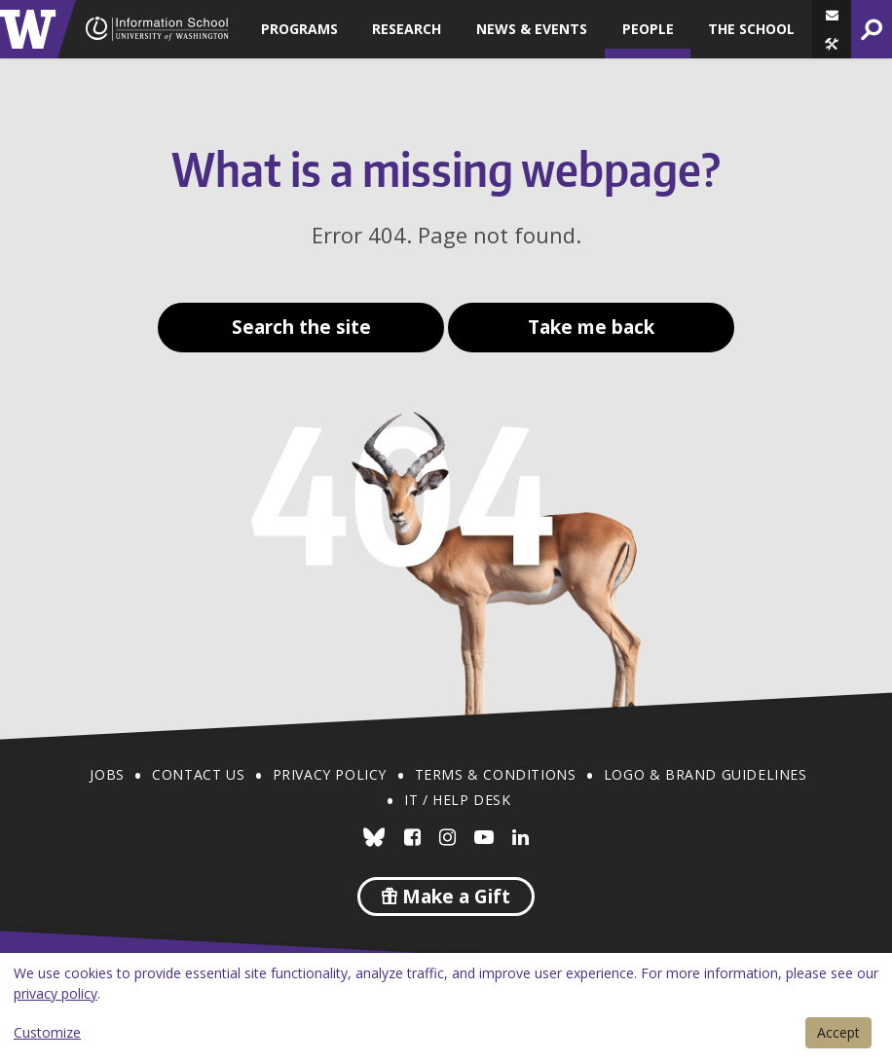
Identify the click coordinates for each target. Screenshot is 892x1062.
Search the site (301, 327)
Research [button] (406, 28)
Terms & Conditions (495, 774)
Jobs (107, 774)
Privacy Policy (330, 774)
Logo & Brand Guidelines (705, 774)
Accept (838, 1032)
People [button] (648, 28)
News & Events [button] (531, 28)
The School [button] (751, 28)
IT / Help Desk (457, 799)
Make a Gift (446, 896)
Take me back (591, 327)
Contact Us (198, 774)
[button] (831, 43)
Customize (47, 1032)
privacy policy (55, 993)
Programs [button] (299, 28)
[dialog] (446, 1007)
